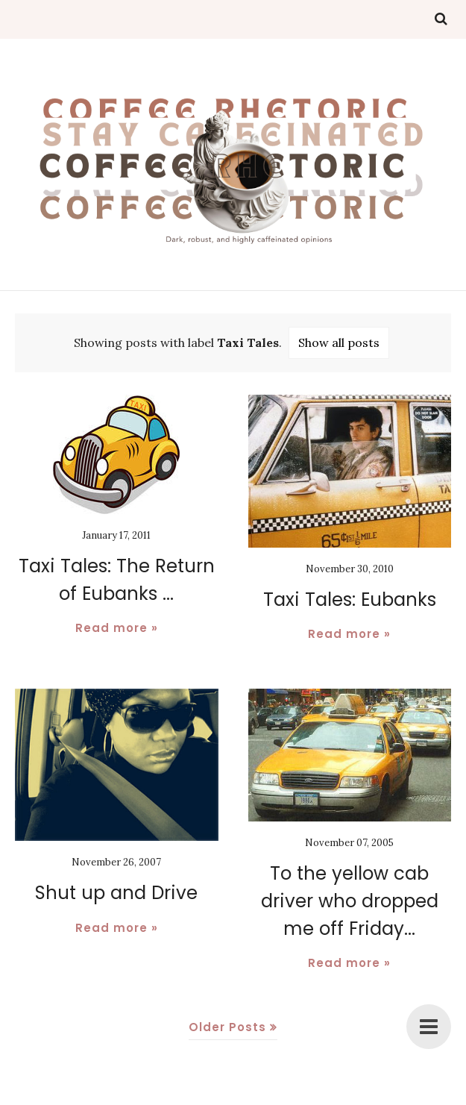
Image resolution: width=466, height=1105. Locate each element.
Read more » (116, 627)
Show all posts (339, 342)
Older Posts (227, 1025)
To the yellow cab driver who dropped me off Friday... (349, 900)
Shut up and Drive (116, 892)
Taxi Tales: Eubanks (349, 599)
